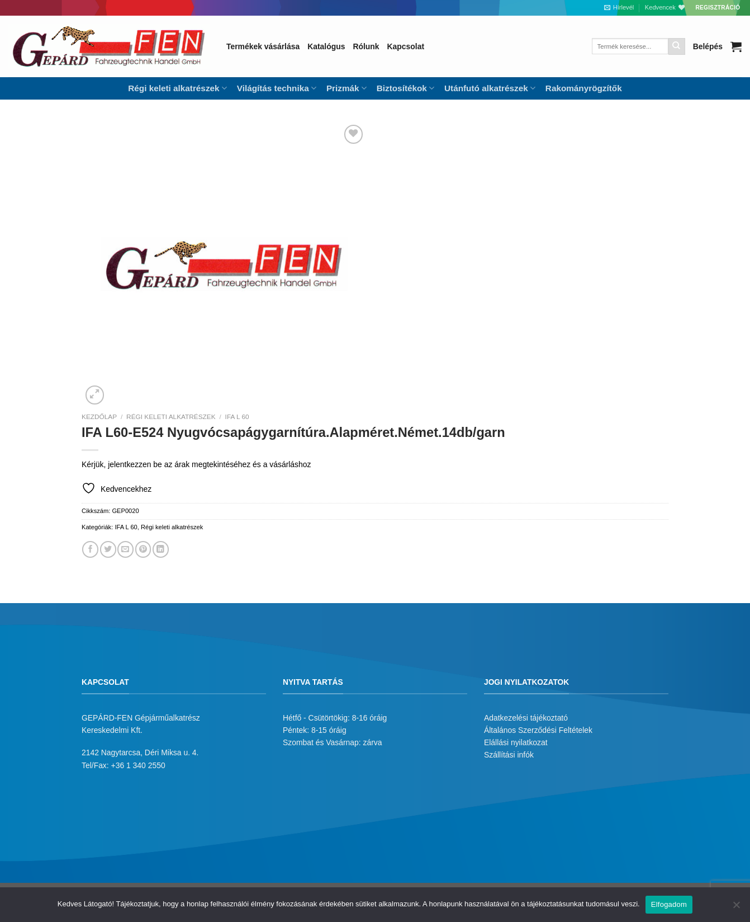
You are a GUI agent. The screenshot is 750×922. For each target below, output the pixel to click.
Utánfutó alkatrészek (489, 88)
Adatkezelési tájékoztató (526, 717)
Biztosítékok (405, 88)
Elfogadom (669, 904)
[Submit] (676, 46)
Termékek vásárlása (263, 46)
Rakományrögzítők (583, 88)
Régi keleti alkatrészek (177, 88)
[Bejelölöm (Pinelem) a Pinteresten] (143, 549)
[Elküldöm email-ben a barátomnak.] (125, 549)
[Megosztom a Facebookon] (90, 549)
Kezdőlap (99, 417)
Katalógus (326, 46)
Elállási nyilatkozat (516, 742)
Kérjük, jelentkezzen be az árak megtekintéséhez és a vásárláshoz (196, 464)
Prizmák (346, 88)
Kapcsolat (405, 46)
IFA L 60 (237, 417)
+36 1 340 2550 (138, 765)
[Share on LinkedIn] (161, 549)
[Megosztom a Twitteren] (108, 549)
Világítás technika (276, 88)
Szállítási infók (509, 754)
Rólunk (366, 46)
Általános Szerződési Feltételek (538, 730)
